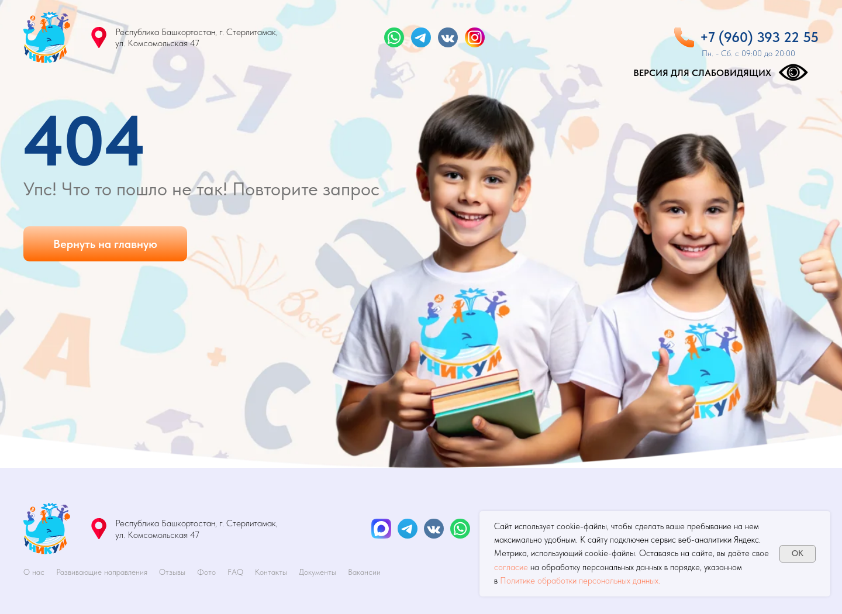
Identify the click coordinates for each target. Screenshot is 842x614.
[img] (46, 37)
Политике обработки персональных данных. (580, 580)
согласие (511, 567)
